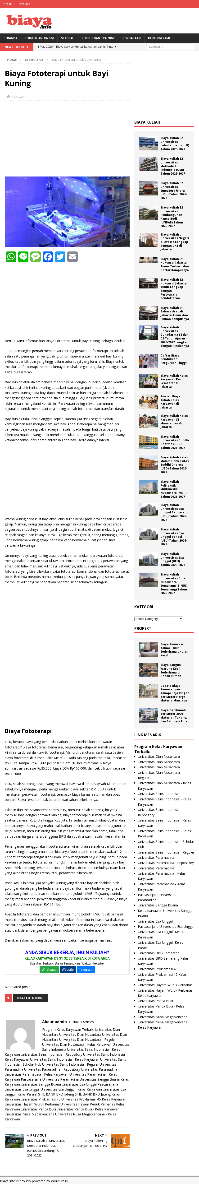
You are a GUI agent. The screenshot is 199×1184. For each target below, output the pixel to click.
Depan (8, 4)
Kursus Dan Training (98, 38)
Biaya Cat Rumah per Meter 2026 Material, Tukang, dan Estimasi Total (174, 715)
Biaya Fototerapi (31, 998)
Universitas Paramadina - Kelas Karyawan (36, 1074)
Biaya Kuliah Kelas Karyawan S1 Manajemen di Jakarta (174, 421)
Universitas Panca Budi (38, 1109)
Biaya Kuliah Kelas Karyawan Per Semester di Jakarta (174, 381)
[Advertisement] (67, 138)
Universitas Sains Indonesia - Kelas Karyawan (64, 1059)
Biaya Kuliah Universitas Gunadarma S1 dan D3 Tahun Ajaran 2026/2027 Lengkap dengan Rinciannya (174, 336)
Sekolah (67, 38)
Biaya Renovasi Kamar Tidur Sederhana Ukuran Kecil (174, 649)
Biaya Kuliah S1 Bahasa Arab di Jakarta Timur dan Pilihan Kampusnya (174, 313)
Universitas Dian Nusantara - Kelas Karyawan (77, 1044)
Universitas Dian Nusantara (80, 1034)
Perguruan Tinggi (39, 38)
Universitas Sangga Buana (100, 1079)
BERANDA (10, 38)
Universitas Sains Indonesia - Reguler (70, 1064)
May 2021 (17, 96)
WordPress (59, 1181)
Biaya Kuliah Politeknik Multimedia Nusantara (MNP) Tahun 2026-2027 (173, 489)
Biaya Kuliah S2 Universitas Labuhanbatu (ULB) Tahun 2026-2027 (174, 143)
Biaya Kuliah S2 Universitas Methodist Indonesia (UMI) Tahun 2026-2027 (172, 166)
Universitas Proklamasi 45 (40, 1099)
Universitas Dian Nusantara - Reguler (87, 1039)
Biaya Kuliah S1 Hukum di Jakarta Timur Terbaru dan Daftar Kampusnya (174, 264)
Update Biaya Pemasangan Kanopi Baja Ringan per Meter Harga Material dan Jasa (174, 693)
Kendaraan (132, 38)
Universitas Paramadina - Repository (52, 1069)
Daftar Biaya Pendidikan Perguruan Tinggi (173, 359)
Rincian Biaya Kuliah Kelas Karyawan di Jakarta (170, 401)
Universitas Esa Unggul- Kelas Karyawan (71, 1089)
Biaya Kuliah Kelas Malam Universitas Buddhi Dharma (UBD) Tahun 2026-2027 (174, 464)
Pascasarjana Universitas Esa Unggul (166, 926)
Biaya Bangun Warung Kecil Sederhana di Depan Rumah (170, 670)
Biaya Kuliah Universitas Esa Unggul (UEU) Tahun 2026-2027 (172, 559)
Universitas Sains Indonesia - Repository (51, 1054)
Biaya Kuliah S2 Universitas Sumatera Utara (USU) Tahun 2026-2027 (173, 190)
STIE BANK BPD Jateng (56, 1094)
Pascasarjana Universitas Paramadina (50, 1079)
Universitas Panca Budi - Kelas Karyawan (88, 1109)
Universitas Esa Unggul (79, 1084)
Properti (143, 628)
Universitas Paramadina (99, 1069)
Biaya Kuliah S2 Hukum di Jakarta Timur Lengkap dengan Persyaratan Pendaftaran (173, 289)
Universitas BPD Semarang (158, 953)
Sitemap (24, 4)
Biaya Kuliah (147, 122)
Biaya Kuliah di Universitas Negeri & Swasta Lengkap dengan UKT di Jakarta (174, 241)
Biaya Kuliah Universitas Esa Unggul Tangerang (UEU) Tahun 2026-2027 (174, 512)
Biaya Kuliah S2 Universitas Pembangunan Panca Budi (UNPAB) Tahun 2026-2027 (171, 216)
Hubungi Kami (159, 38)
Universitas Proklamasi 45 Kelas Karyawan (93, 1099)
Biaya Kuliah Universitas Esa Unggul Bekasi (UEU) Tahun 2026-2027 (173, 536)
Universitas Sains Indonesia (159, 793)
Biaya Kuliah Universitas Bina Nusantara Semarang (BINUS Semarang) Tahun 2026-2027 (173, 583)
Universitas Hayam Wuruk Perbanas (32, 1104)
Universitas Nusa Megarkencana (29, 1114)
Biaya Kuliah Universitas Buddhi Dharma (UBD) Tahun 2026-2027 (174, 442)
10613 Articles (83, 1022)
